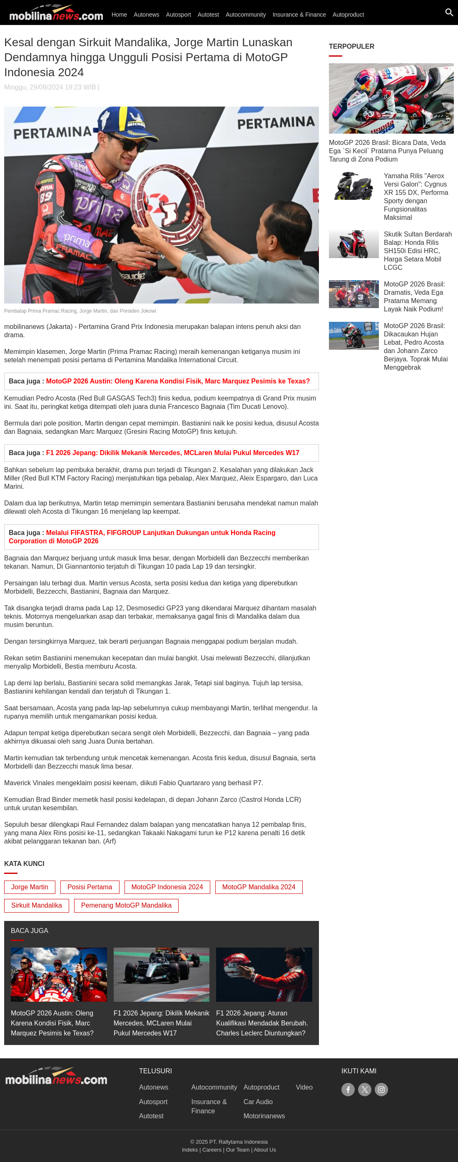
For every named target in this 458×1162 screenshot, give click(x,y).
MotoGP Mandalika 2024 (259, 887)
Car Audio (258, 1101)
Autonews (146, 14)
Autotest (208, 14)
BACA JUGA (29, 930)
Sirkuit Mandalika (36, 905)
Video (304, 1087)
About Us (265, 1150)
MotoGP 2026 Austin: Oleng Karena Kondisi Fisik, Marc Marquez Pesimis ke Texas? (178, 381)
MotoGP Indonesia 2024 (167, 887)
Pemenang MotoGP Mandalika (126, 905)
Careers (212, 1150)
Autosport (178, 14)
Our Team (238, 1150)
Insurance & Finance (299, 14)
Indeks (190, 1150)
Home (119, 14)
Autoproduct (348, 14)
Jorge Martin (29, 887)
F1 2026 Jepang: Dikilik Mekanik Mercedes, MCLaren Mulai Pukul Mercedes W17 (172, 452)
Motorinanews (264, 1116)
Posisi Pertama (89, 887)
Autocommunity (246, 14)
